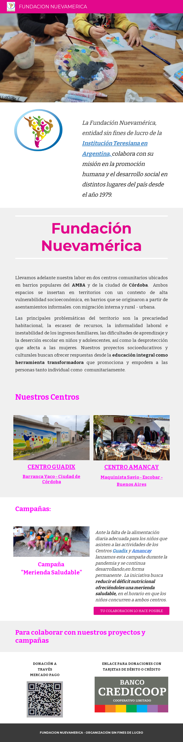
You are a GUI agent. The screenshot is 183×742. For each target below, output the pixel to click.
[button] (131, 611)
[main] (124, 155)
